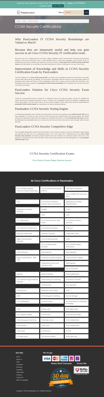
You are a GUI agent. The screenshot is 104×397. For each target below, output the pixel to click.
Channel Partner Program (74, 258)
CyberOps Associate (48, 233)
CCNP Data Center (72, 309)
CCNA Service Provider (73, 314)
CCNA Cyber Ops (71, 336)
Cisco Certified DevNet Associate (48, 245)
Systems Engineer (47, 274)
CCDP (18, 296)
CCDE (67, 290)
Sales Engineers (71, 252)
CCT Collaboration (23, 220)
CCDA (18, 309)
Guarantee (19, 369)
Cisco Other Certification (74, 188)
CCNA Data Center (47, 320)
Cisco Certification (72, 268)
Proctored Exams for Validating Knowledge (76, 302)
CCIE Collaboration (23, 301)
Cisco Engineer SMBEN (24, 314)
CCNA (68, 239)
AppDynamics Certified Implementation (73, 203)
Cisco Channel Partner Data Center (50, 221)
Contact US (19, 377)
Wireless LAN (45, 309)
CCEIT (43, 215)
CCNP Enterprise (22, 252)
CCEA (67, 215)
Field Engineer (71, 263)
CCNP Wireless (46, 285)
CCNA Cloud (21, 331)
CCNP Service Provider (73, 279)
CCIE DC (68, 331)
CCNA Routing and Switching (26, 320)
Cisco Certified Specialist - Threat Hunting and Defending (27, 190)
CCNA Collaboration (72, 320)
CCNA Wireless (22, 325)
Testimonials (20, 372)
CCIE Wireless (45, 331)
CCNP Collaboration (72, 325)
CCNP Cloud (45, 325)
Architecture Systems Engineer (51, 258)
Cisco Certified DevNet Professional (73, 245)
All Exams (19, 367)
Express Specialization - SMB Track (26, 259)
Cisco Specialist (71, 285)
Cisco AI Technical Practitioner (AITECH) (51, 190)
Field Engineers (46, 252)
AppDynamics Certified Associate (24, 210)
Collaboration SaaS (72, 233)
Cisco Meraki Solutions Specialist (73, 221)
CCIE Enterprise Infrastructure (27, 228)
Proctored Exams (47, 301)
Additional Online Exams (49, 290)
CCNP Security (21, 290)
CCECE (68, 209)
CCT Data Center (22, 336)
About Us (19, 359)
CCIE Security (45, 314)
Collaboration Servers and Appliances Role (50, 264)
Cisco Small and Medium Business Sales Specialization (51, 203)
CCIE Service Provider (48, 336)
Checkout (19, 375)
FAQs (18, 362)
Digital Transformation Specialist (24, 240)
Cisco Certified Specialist (49, 239)
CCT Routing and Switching (50, 296)
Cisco (24, 21)
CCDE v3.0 (69, 228)
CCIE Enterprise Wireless (49, 228)
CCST (18, 202)
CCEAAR (44, 209)
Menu (61, 12)
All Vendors (19, 364)
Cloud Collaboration (72, 274)
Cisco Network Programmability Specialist (27, 281)
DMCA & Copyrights (22, 380)
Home (18, 21)
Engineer (20, 274)
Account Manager (72, 296)
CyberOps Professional (24, 233)
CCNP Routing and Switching (51, 279)
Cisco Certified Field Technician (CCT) (76, 195)
